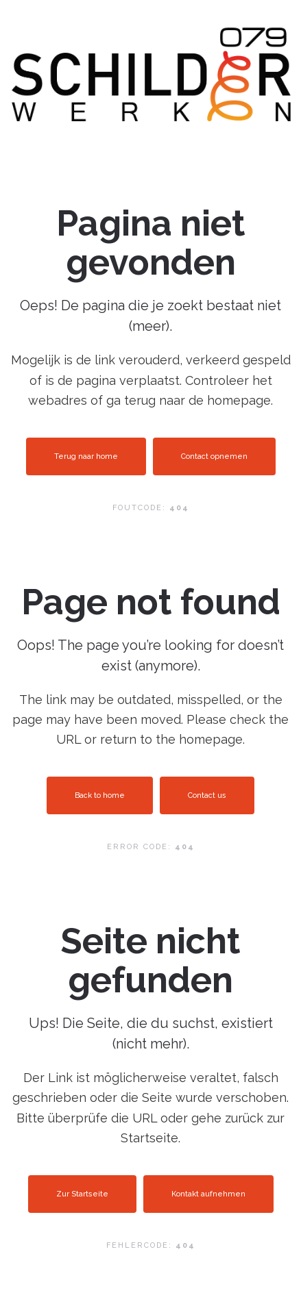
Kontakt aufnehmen (208, 1194)
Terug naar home (86, 456)
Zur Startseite (82, 1194)
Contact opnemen (214, 456)
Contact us (207, 795)
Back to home (100, 795)
